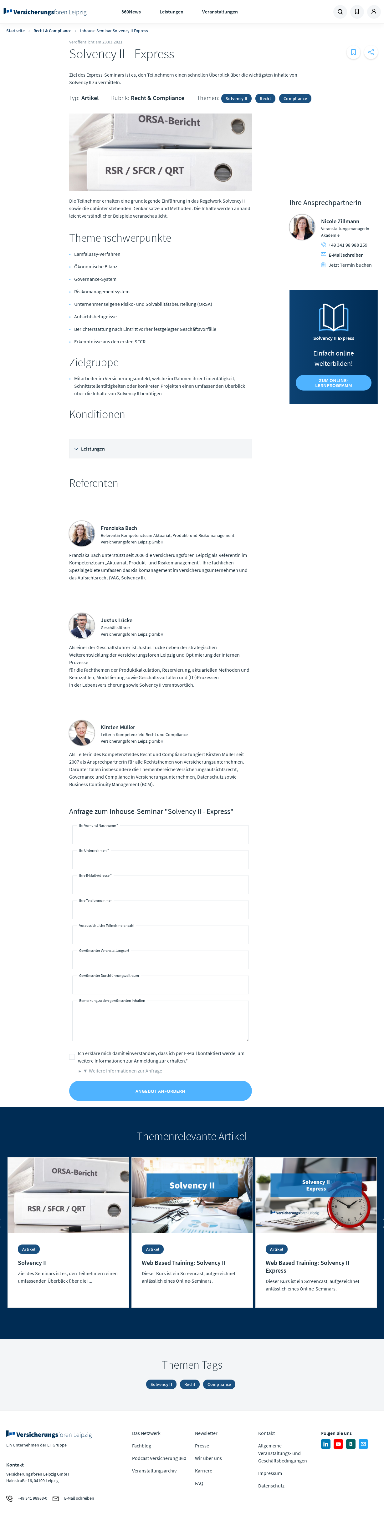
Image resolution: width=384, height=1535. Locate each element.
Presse (202, 1445)
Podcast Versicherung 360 (159, 1458)
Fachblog (141, 1445)
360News (131, 11)
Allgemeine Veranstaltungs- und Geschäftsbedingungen (282, 1453)
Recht (265, 98)
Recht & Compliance (52, 30)
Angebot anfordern (160, 1091)
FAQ (199, 1483)
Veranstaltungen (220, 11)
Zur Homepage (45, 12)
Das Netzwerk (146, 1433)
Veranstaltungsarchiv (154, 1470)
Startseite (15, 30)
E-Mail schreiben (342, 255)
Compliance (295, 98)
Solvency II (236, 98)
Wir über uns (208, 1458)
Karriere (203, 1470)
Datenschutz (271, 1485)
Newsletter (206, 1433)
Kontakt (266, 1433)
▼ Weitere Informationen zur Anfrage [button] (122, 1071)
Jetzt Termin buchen (346, 265)
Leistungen (171, 11)
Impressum (270, 1473)
